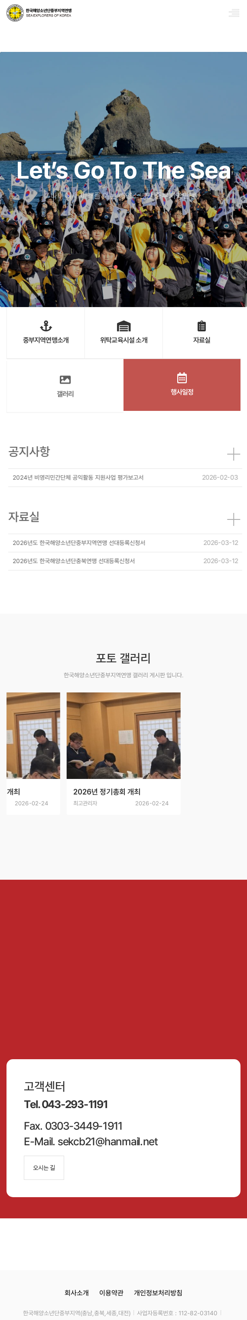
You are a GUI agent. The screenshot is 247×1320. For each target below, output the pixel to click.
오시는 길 (44, 1167)
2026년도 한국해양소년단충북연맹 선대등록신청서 (76, 560)
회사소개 (77, 1293)
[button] (115, 267)
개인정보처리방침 (158, 1293)
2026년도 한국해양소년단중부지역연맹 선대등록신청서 (81, 542)
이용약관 (111, 1293)
